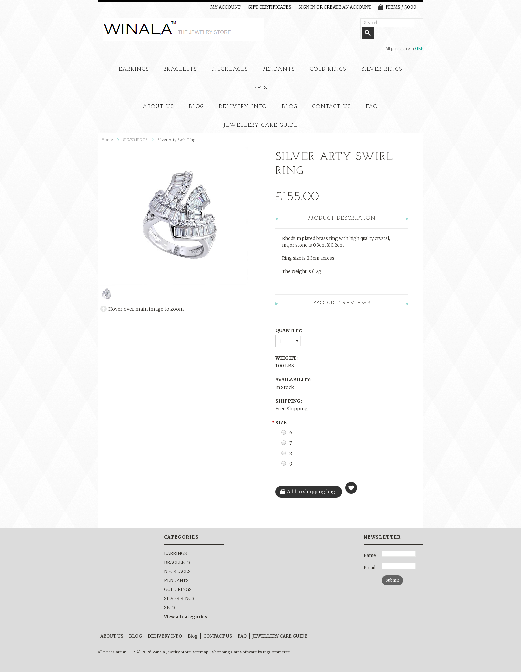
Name (370, 555)
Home (107, 139)
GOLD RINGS (328, 69)
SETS (260, 88)
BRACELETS (180, 69)
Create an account (347, 7)
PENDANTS (279, 69)
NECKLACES (230, 69)
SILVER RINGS (382, 69)
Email (369, 568)
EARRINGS (134, 69)
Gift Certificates (269, 7)
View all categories (185, 617)
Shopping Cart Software (234, 652)
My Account (225, 7)
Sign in (306, 7)
